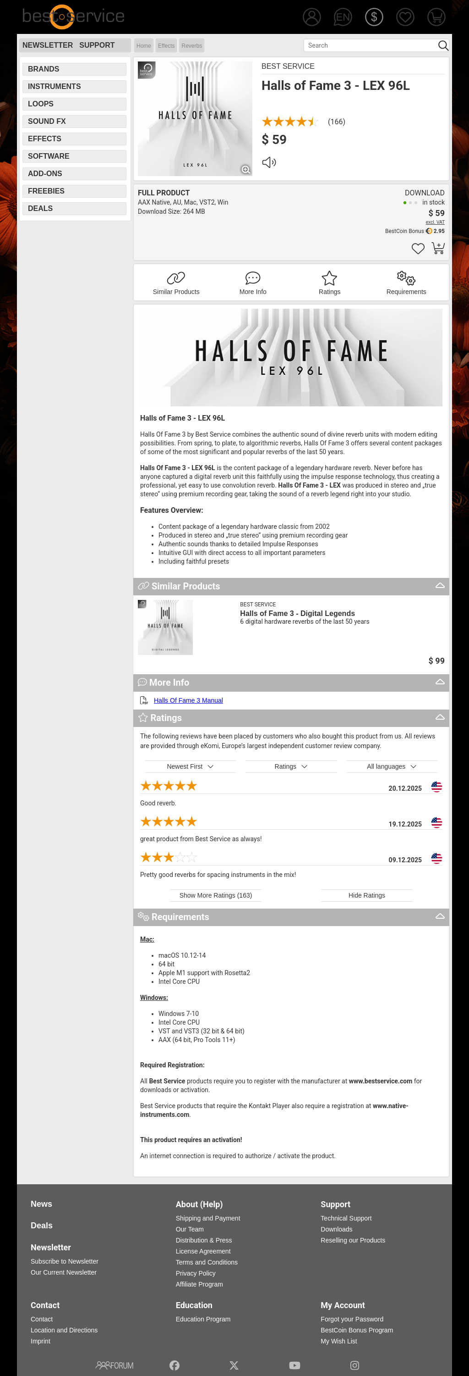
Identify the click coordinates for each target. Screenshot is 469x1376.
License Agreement (203, 1251)
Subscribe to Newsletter (64, 1261)
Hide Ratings (367, 895)
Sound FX (47, 121)
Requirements (406, 291)
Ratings (329, 291)
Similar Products (176, 291)
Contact (42, 1319)
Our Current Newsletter (64, 1272)
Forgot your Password (352, 1319)
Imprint (40, 1341)
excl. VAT (435, 222)
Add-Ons (45, 174)
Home (143, 46)
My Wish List (339, 1341)
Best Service (288, 66)
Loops (41, 104)
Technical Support (346, 1218)
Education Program (203, 1319)
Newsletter (47, 45)
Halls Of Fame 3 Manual (188, 700)
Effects (166, 46)
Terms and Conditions (207, 1262)
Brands (43, 69)
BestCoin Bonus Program (357, 1330)
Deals (40, 208)
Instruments (54, 86)
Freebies (46, 191)
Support (97, 45)
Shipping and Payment (208, 1218)
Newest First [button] (190, 766)
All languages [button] (392, 766)
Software (49, 156)
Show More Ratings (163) (216, 895)
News (41, 1204)
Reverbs (191, 46)
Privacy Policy (196, 1273)
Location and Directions (64, 1330)
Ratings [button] (291, 766)
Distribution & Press (204, 1240)
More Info (253, 291)
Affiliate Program (199, 1284)
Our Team (190, 1229)
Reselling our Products (353, 1240)
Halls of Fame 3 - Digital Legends (297, 613)
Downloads (336, 1229)
